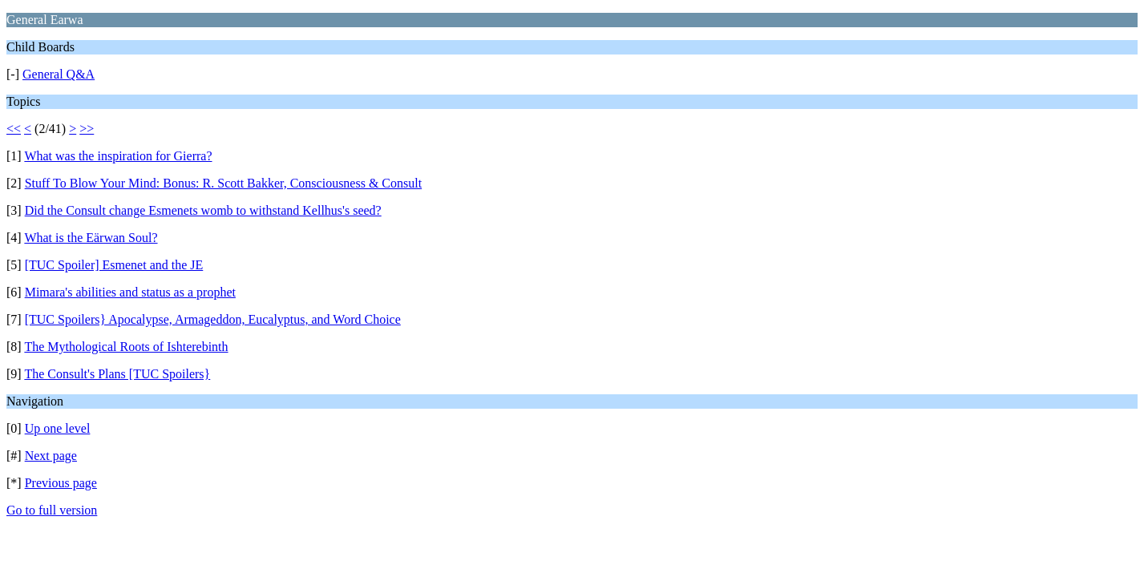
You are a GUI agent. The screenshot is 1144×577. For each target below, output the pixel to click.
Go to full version (51, 510)
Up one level (58, 428)
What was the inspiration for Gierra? (118, 156)
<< (13, 128)
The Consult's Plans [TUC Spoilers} (117, 374)
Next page (51, 455)
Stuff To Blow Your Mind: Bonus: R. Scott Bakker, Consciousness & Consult (223, 183)
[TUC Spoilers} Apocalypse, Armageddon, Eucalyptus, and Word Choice (213, 319)
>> (86, 128)
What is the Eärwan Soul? (90, 237)
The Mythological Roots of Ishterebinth (126, 346)
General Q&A (58, 74)
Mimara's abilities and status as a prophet (130, 292)
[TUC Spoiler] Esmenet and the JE (114, 265)
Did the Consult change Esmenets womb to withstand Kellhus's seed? (203, 210)
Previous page (61, 483)
